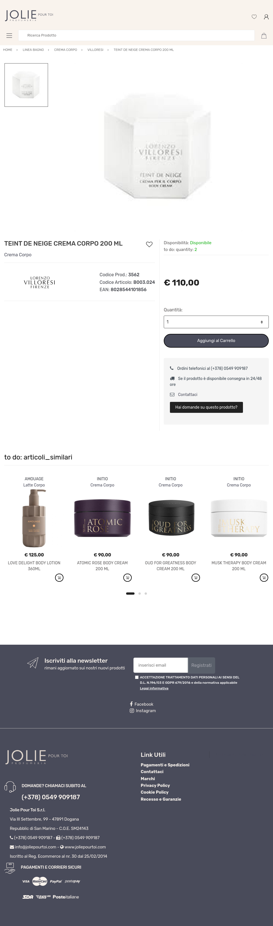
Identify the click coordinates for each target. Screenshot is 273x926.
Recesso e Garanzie (161, 799)
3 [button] (146, 593)
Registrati (201, 665)
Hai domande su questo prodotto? (206, 407)
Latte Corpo (34, 485)
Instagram (143, 710)
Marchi (148, 778)
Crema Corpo (17, 254)
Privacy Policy (155, 785)
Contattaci (183, 394)
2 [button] (139, 593)
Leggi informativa (154, 688)
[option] (158, 147)
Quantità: (173, 310)
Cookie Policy (155, 792)
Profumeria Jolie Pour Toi (238, 754)
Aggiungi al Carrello (216, 340)
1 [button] (130, 593)
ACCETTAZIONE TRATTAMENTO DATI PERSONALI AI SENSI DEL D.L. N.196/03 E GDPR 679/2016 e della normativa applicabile (189, 682)
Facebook (141, 704)
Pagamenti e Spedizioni (165, 764)
